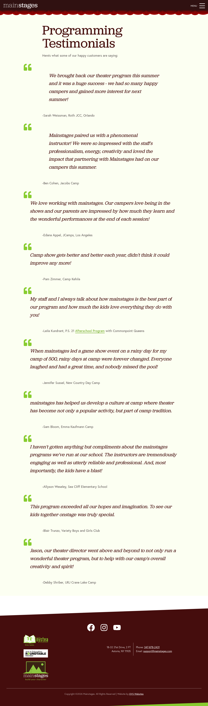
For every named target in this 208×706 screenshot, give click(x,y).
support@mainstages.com (157, 651)
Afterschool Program (90, 331)
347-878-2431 (152, 647)
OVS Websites (136, 693)
